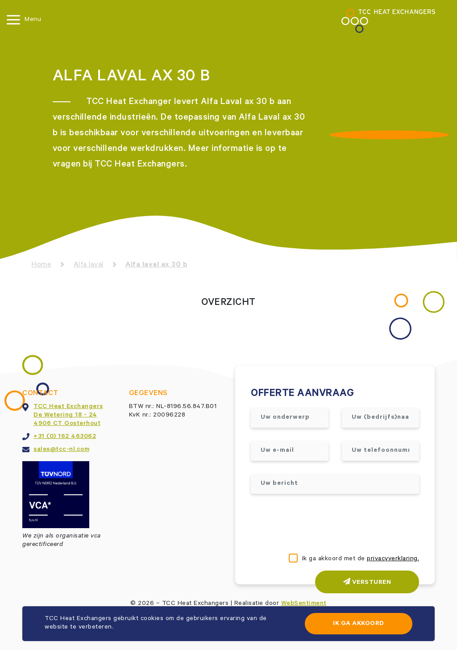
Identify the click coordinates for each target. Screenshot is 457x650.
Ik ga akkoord (358, 624)
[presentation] (318, 524)
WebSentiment (304, 604)
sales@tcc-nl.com (61, 450)
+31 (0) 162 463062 (64, 437)
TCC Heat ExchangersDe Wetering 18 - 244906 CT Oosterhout (68, 416)
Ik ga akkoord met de (361, 559)
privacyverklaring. (393, 559)
